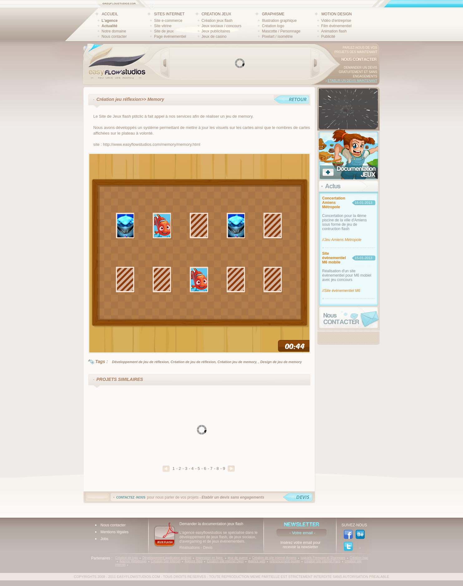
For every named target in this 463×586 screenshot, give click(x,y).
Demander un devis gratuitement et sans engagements (358, 72)
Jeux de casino (214, 36)
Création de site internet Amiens (274, 557)
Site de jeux (164, 31)
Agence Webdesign (133, 561)
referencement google (285, 561)
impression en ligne (209, 557)
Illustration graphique (279, 20)
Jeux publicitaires (216, 31)
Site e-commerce (168, 20)
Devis (207, 547)
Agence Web (193, 561)
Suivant (231, 468)
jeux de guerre (238, 557)
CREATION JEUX (216, 14)
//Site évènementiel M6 (341, 290)
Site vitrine (163, 26)
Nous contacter (114, 36)
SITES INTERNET (169, 14)
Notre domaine (114, 31)
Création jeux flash (217, 20)
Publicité (328, 36)
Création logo (273, 26)
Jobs (104, 539)
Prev (165, 63)
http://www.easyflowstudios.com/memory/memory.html (151, 144)
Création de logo (126, 557)
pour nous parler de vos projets (205, 497)
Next (315, 63)
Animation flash (334, 31)
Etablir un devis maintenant (352, 80)
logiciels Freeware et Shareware (323, 557)
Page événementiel (170, 36)
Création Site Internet (166, 561)
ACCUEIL (110, 14)
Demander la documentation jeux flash (211, 524)
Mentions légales (114, 532)
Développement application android (166, 557)
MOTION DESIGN (336, 14)
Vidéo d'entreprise (336, 20)
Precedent (166, 468)
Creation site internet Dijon (225, 561)
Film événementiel (336, 26)
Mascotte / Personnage (281, 31)
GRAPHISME (273, 14)
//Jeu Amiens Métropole (342, 240)
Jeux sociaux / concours (221, 26)
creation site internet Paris (322, 561)
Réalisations (189, 547)
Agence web (256, 561)
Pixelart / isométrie (277, 36)
